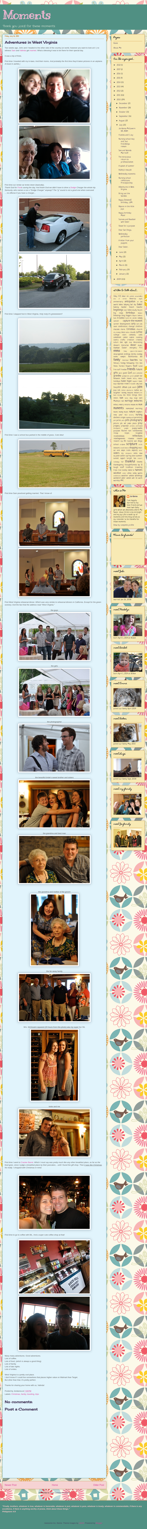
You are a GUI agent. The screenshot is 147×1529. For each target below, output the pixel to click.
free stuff (116, 370)
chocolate (116, 329)
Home (55, 1485)
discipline (140, 345)
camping (140, 318)
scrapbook (122, 444)
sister (140, 450)
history (135, 378)
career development (121, 324)
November (123, 108)
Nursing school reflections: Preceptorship (126, 180)
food (135, 366)
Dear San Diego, (125, 230)
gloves (120, 373)
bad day (133, 305)
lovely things (129, 398)
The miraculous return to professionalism (126, 159)
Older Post (98, 1485)
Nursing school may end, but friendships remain (127, 142)
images (115, 384)
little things (132, 395)
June (121, 252)
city (114, 332)
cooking (139, 337)
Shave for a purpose (127, 226)
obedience (116, 418)
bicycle (140, 310)
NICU (126, 415)
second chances (124, 448)
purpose (116, 431)
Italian (140, 384)
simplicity (135, 450)
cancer (116, 321)
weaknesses (117, 476)
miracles (127, 405)
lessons (130, 393)
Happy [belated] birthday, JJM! (125, 201)
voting (134, 473)
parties (118, 420)
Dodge (73, 187)
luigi (135, 398)
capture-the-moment (132, 321)
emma (116, 351)
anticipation (130, 301)
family (23, 1394)
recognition (138, 433)
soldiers (122, 456)
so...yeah (116, 456)
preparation (124, 426)
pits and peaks (125, 423)
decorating (137, 342)
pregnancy (116, 426)
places (135, 423)
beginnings (118, 310)
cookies (131, 337)
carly (133, 324)
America (133, 299)
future (139, 369)
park (114, 420)
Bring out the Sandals (124, 194)
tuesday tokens (127, 470)
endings (127, 354)
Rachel (124, 431)
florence (122, 366)
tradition (129, 467)
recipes (126, 433)
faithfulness (132, 357)
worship (116, 480)
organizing (128, 417)
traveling (30, 1394)
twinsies (138, 470)
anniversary (118, 302)
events (115, 357)
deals (130, 342)
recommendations (118, 436)
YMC (122, 480)
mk (137, 405)
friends (131, 369)
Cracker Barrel (27, 1162)
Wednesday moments (127, 174)
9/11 (119, 296)
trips (37, 1394)
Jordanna (133, 496)
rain (129, 431)
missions (133, 405)
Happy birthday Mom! (125, 214)
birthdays (130, 313)
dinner (133, 345)
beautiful (139, 307)
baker (139, 304)
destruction (125, 345)
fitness (115, 366)
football (140, 366)
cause (115, 326)
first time (139, 363)
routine (130, 441)
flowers (129, 366)
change (132, 326)
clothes (128, 332)
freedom (124, 370)
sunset (116, 458)
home (123, 381)
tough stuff (118, 467)
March (122, 265)
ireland (126, 384)
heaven (129, 378)
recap (115, 433)
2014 (119, 82)
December (123, 103)
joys (115, 390)
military (115, 405)
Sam (14, 50)
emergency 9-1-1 (136, 348)
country (115, 340)
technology (116, 462)
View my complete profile (123, 525)
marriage (129, 401)
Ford (19, 187)
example (123, 357)
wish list (134, 478)
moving (121, 412)
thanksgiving (118, 465)
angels (140, 299)
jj (128, 387)
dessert (116, 345)
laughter (116, 393)
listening (120, 395)
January (122, 274)
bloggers (129, 316)
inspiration (120, 384)
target (129, 458)
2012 (119, 91)
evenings (139, 354)
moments (118, 408)
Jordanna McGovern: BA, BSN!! (127, 129)
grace (134, 373)
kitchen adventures (127, 390)
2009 (119, 279)
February (123, 270)
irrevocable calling (134, 384)
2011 (119, 95)
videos (129, 473)
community (132, 335)
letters (137, 393)
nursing (139, 414)
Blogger (99, 1523)
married (33, 50)
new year (118, 415)
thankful (130, 461)
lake (141, 390)
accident (132, 296)
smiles (135, 453)
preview (132, 426)
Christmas (15, 1394)
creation (130, 340)
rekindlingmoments (119, 439)
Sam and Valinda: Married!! (125, 151)
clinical (123, 332)
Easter (124, 348)
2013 (119, 87)
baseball (123, 307)
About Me (117, 48)
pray (140, 423)
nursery (131, 415)
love (121, 398)
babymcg (126, 305)
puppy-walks (137, 428)
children (139, 326)
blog (123, 315)
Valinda (23, 50)
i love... (139, 381)
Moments (26, 15)
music (126, 412)
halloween (116, 378)
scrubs (140, 444)
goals (125, 373)
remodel (139, 439)
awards (115, 305)
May (121, 257)
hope (129, 381)
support (122, 458)
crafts (122, 340)
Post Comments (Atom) (60, 1493)
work (140, 478)
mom (140, 404)
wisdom (128, 478)
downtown (116, 348)
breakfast (121, 318)
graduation (139, 373)
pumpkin (126, 428)
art (138, 302)
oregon (123, 418)
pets (127, 420)
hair (141, 376)
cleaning (118, 332)
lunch (140, 398)
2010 (119, 100)
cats (141, 324)
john (139, 387)
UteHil (81, 1523)
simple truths (125, 450)
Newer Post (11, 1485)
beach (131, 307)
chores (123, 329)
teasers (140, 458)
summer (139, 456)
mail (122, 401)
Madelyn (116, 401)
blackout (140, 313)
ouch (132, 417)
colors (124, 335)
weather (124, 476)
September (123, 116)
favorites (134, 360)
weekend (117, 478)
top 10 (140, 465)
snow (140, 453)
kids (119, 390)
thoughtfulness (131, 465)
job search (133, 387)
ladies (136, 390)
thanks (139, 462)
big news (118, 313)
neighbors (139, 412)
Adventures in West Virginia (31, 42)
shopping (133, 447)
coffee (139, 332)
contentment (117, 337)
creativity (139, 340)
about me (125, 296)
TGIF (122, 462)
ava (141, 302)
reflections (137, 436)
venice (124, 473)
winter (123, 478)
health (123, 378)
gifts (115, 373)
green (132, 376)
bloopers (134, 315)
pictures (116, 423)
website (131, 476)
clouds (132, 332)
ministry (121, 405)
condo (140, 335)
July (121, 125)
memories (138, 401)
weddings (138, 476)
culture (115, 342)
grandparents (126, 376)
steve (133, 456)
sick (118, 450)
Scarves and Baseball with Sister (127, 220)
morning (139, 408)
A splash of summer (126, 166)
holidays (116, 381)
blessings (117, 315)
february (116, 363)
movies (115, 412)
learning (123, 393)
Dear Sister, (123, 247)
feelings (123, 363)
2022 (119, 65)
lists (124, 395)
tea (135, 458)
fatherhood (125, 360)
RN (125, 441)
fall (141, 357)
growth (137, 376)
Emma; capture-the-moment (133, 351)
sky (122, 453)
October (122, 112)
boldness (140, 315)
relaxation (131, 439)
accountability (138, 296)
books (114, 318)
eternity (133, 354)
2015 (119, 78)
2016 (119, 74)
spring (128, 456)
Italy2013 (117, 387)
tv (133, 470)
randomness (137, 431)
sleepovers (129, 453)
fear (141, 360)
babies (121, 305)
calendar (134, 318)
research (116, 441)
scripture (131, 444)
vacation (117, 473)
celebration (122, 326)
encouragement (118, 354)
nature (132, 412)
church (139, 329)
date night (123, 342)
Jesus (124, 387)
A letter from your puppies (126, 241)
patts (123, 420)
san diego (138, 441)
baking (116, 307)
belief (125, 310)
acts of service (120, 299)
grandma (117, 376)
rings (121, 441)
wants (140, 473)
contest (125, 337)
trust (119, 470)
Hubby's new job (125, 170)
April (121, 261)
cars (137, 324)
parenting (138, 417)
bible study (132, 310)
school (116, 444)
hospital (135, 381)
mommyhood (130, 409)
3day (115, 296)
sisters (116, 453)
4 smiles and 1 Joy (126, 135)
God (130, 373)
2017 (119, 69)
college (116, 335)
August (122, 121)
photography (136, 420)
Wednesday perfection (124, 235)
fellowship (131, 363)
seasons (116, 448)
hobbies (140, 378)
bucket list (129, 318)
